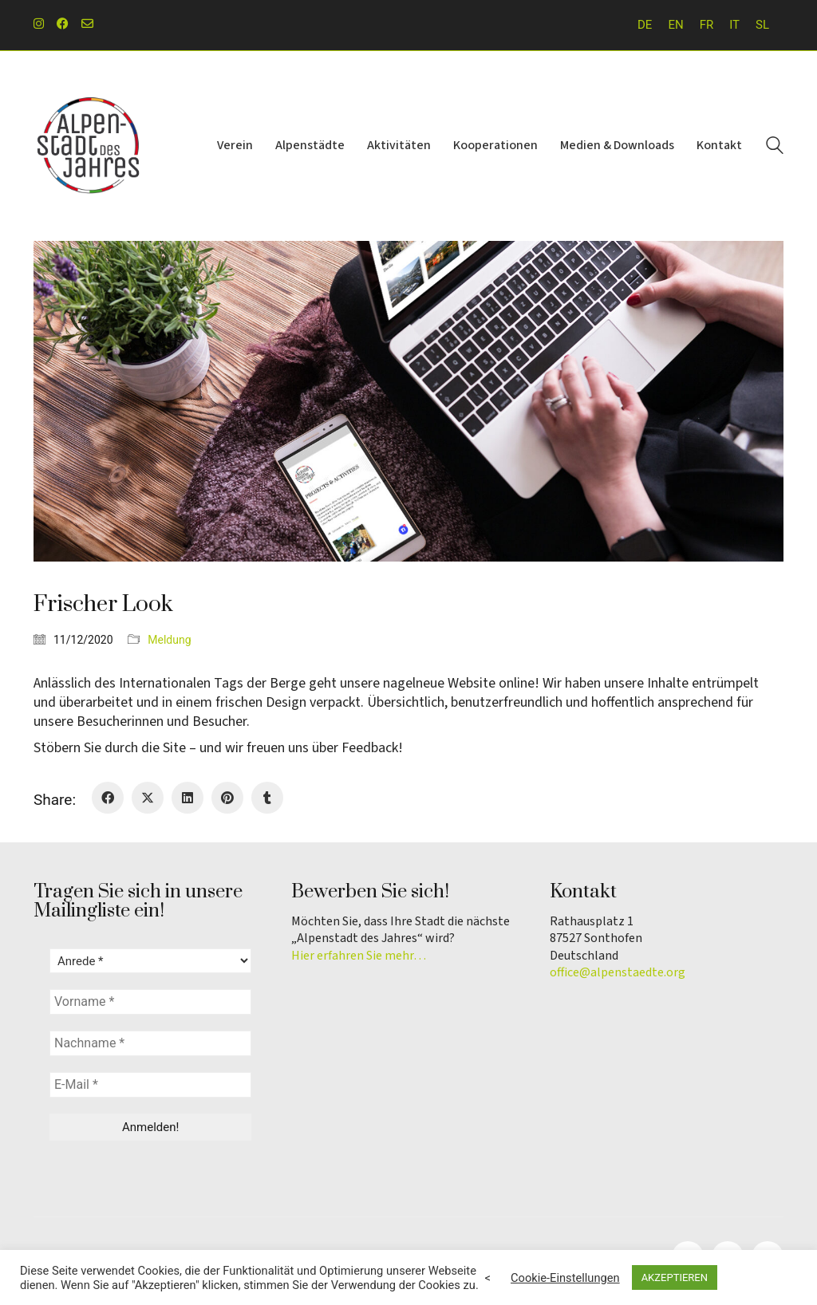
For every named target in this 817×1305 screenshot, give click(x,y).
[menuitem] (645, 25)
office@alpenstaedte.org (617, 972)
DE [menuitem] (644, 25)
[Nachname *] (150, 1043)
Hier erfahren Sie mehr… (358, 956)
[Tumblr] (267, 798)
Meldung (169, 639)
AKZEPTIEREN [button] (674, 1277)
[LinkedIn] (187, 798)
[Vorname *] (150, 1002)
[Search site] (774, 147)
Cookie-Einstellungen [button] (565, 1278)
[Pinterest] (227, 798)
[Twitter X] (148, 798)
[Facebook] (108, 798)
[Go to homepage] (89, 146)
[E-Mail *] (150, 1085)
